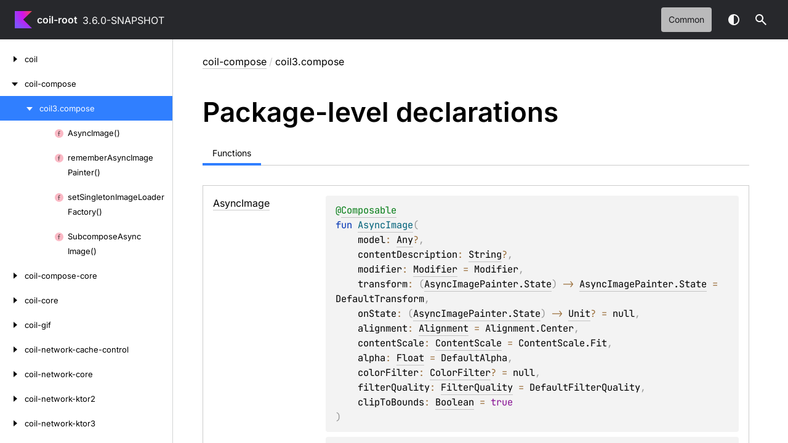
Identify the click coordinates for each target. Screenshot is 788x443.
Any (404, 239)
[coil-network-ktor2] (12, 398)
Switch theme (734, 19)
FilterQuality (477, 387)
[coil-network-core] (12, 374)
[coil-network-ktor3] (12, 423)
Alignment (443, 328)
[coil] (12, 59)
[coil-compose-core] (12, 275)
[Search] (761, 19)
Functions (231, 153)
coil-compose (235, 61)
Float (410, 357)
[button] (761, 19)
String (485, 254)
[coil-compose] (12, 83)
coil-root (57, 20)
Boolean (454, 402)
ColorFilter (460, 372)
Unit (579, 313)
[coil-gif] (12, 325)
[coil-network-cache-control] (12, 349)
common (686, 19)
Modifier (435, 269)
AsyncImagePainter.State (488, 283)
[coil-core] (12, 300)
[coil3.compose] (19, 108)
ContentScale (468, 343)
